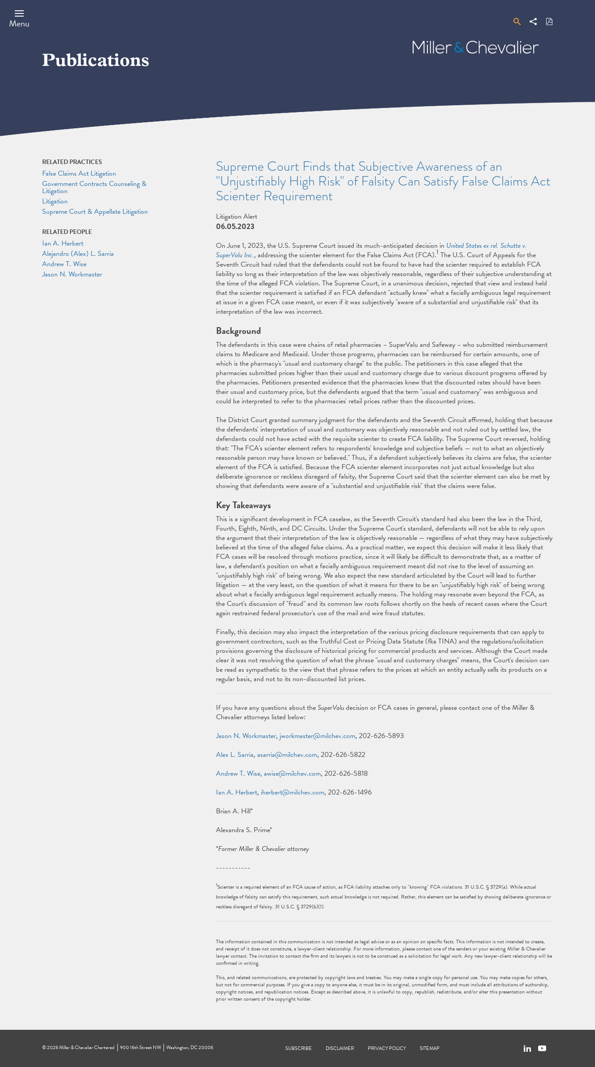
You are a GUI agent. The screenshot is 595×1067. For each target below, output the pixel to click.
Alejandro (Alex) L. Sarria (78, 253)
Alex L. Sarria (235, 754)
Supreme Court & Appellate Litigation (95, 211)
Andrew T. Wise (238, 773)
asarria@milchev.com (287, 754)
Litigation (55, 201)
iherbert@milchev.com (292, 792)
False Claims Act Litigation (79, 173)
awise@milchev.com (292, 773)
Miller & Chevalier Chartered (86, 1047)
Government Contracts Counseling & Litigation (94, 187)
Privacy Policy (387, 1048)
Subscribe (298, 1048)
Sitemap (430, 1048)
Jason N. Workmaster (246, 735)
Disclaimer (340, 1048)
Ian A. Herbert (236, 792)
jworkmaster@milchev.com (317, 735)
